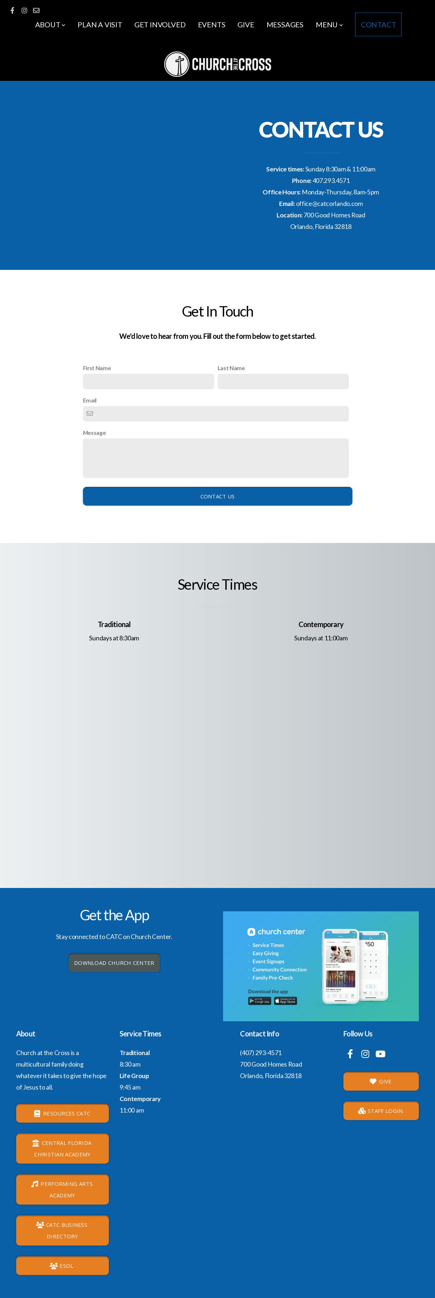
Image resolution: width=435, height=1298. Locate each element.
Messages (285, 24)
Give (245, 24)
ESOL (62, 1265)
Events (212, 24)
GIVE (380, 1081)
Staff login (380, 1110)
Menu (329, 24)
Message (94, 432)
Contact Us (217, 496)
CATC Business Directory (61, 1230)
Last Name (231, 367)
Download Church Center (114, 962)
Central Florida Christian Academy (61, 1148)
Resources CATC (62, 1113)
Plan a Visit (100, 24)
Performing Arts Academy (62, 1189)
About (50, 24)
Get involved (160, 24)
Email (90, 400)
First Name (97, 367)
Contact (378, 24)
